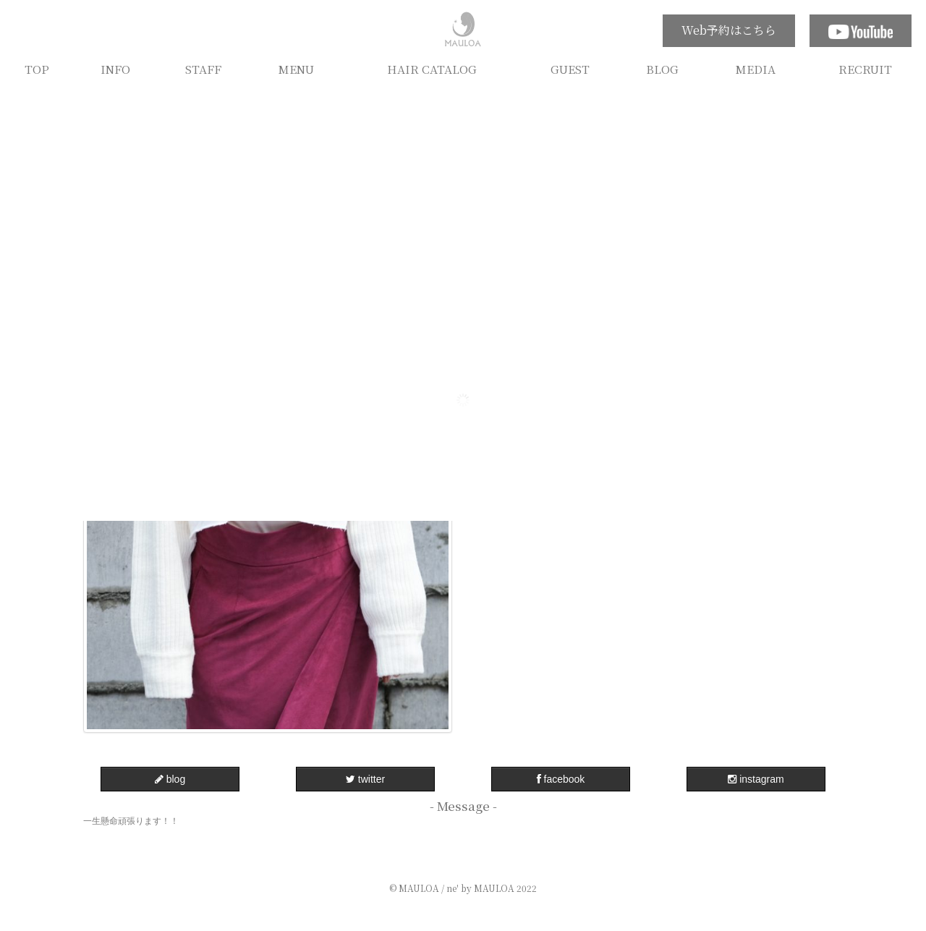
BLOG (662, 69)
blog (170, 779)
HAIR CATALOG (432, 69)
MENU (296, 69)
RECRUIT (865, 69)
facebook (561, 779)
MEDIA (756, 69)
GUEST (570, 69)
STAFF (203, 69)
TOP (37, 69)
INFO (115, 69)
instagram (755, 779)
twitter (365, 779)
